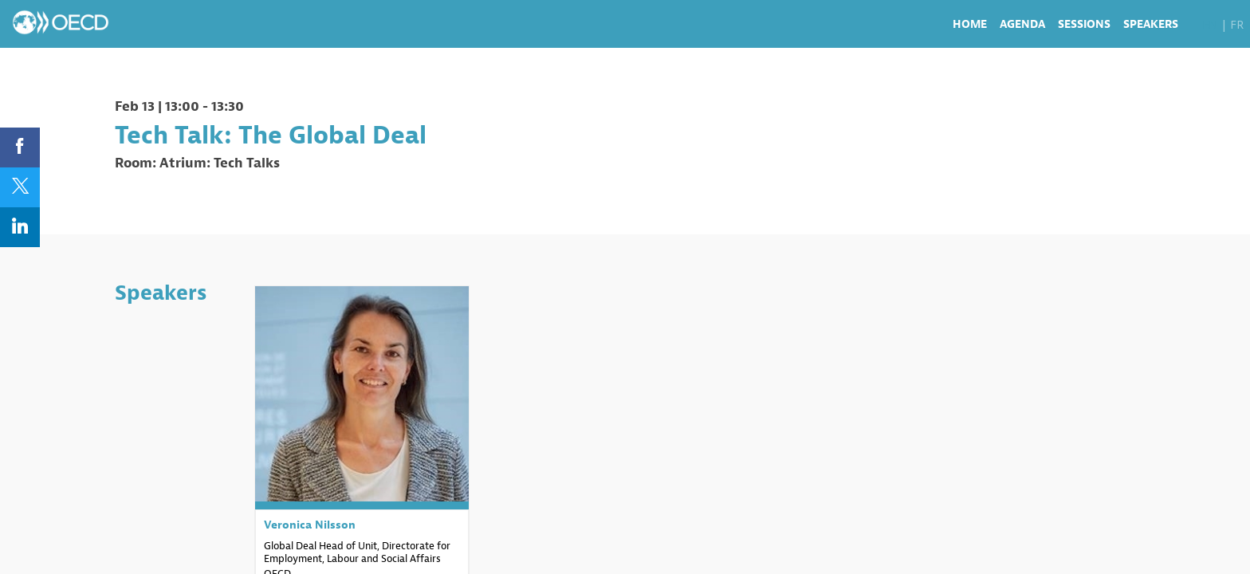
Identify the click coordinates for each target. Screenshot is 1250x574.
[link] (970, 24)
